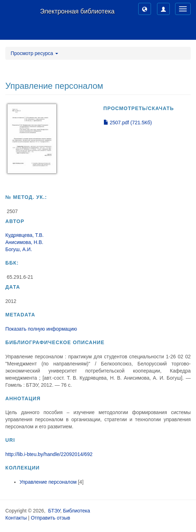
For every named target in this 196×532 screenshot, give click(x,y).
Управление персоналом (48, 482)
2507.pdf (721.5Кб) (127, 122)
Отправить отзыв (50, 518)
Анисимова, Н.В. (24, 242)
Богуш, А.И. (18, 249)
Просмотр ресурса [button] (34, 53)
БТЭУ (54, 511)
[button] (144, 9)
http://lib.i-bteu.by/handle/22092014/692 (49, 454)
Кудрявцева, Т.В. (24, 235)
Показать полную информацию (41, 329)
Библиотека (76, 511)
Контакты (16, 518)
